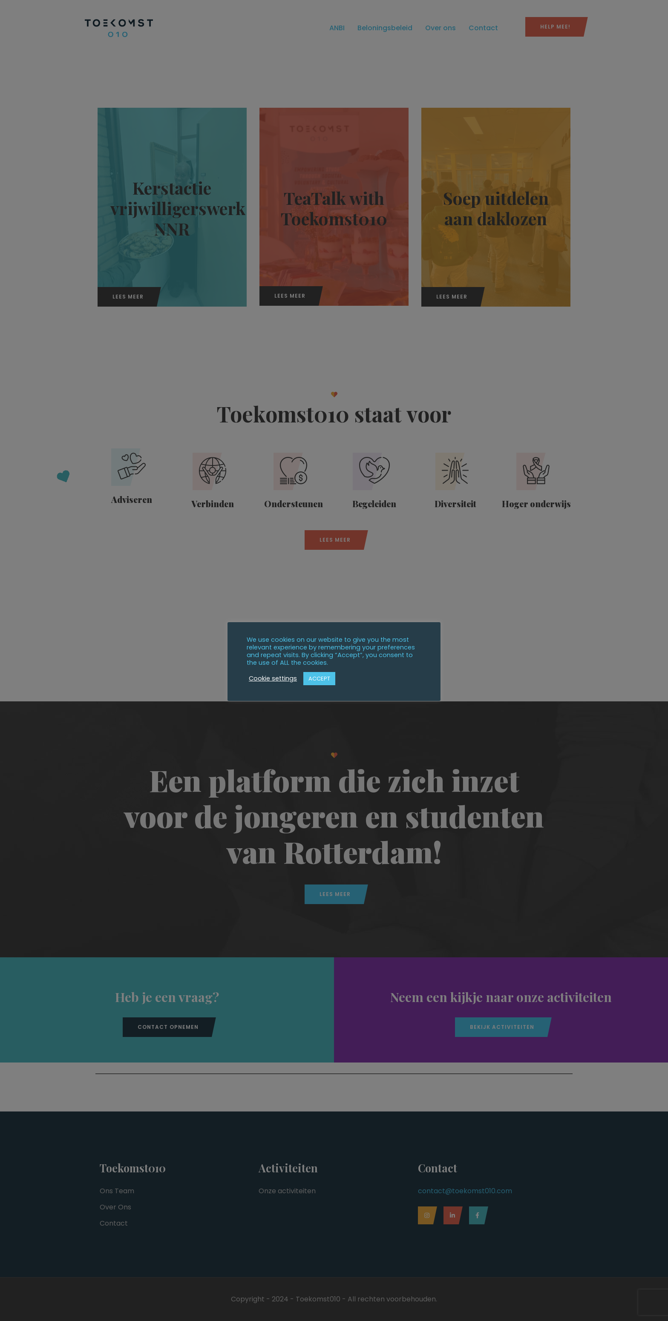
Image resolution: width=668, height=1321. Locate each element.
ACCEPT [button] (319, 679)
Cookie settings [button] (273, 678)
